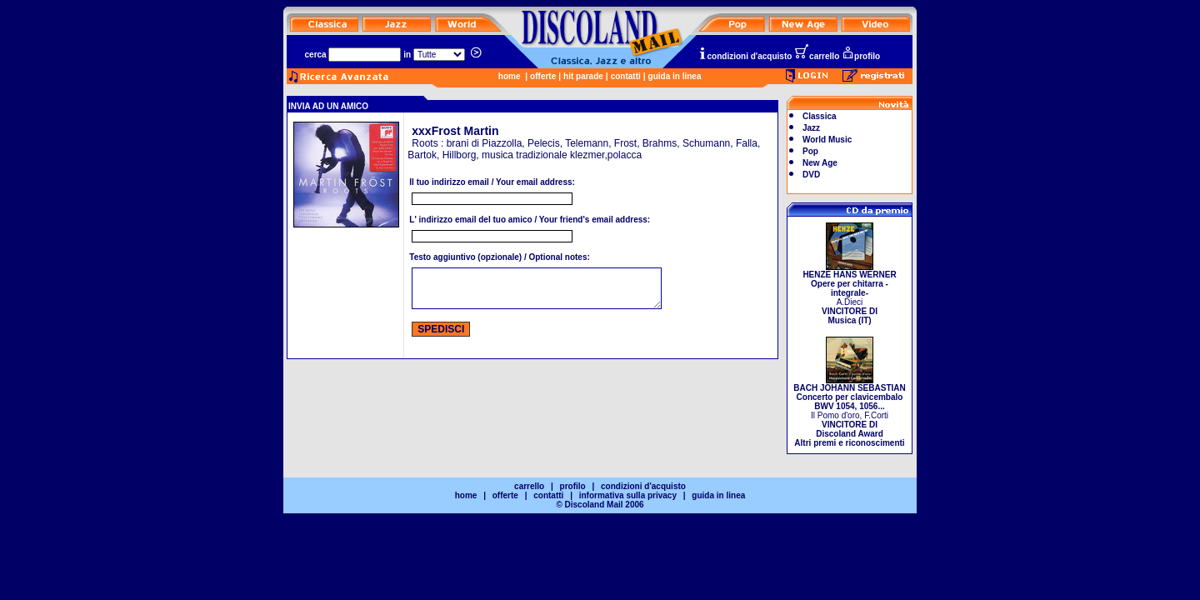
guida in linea (675, 76)
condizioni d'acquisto (745, 56)
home (509, 76)
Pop (810, 151)
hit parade (583, 76)
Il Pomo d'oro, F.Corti (849, 412)
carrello (816, 56)
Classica (819, 116)
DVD (811, 174)
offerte (543, 76)
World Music (827, 139)
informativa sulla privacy (628, 495)
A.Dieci (849, 293)
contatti (626, 76)
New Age (820, 163)
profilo (861, 56)
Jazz (811, 127)
